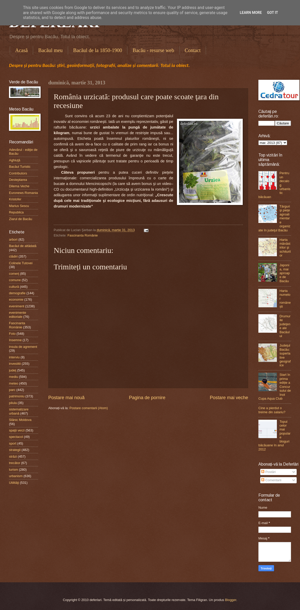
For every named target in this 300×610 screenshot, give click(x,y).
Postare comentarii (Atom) (88, 408)
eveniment (16, 306)
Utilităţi (14, 483)
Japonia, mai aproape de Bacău (284, 273)
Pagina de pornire (147, 397)
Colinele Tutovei (21, 263)
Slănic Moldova (20, 420)
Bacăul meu (50, 50)
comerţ (14, 274)
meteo (13, 383)
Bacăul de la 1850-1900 (97, 50)
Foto (12, 334)
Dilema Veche (19, 186)
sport (12, 443)
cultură (14, 287)
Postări (268, 472)
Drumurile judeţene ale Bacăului (284, 326)
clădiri (13, 256)
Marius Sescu (19, 206)
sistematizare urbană (19, 411)
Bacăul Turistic (20, 167)
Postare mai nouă (66, 397)
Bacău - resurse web (153, 50)
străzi (13, 456)
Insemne (15, 340)
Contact (193, 50)
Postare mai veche (229, 397)
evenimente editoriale (17, 314)
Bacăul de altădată (22, 246)
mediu (13, 377)
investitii (15, 364)
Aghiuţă (14, 160)
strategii (15, 450)
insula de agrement (23, 347)
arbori (13, 239)
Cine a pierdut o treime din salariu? (271, 410)
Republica (16, 212)
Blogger (230, 600)
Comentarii (271, 480)
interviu (14, 357)
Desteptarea (18, 180)
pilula (13, 403)
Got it (272, 13)
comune (15, 280)
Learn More (251, 13)
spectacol (16, 437)
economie (16, 299)
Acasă (21, 50)
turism (13, 469)
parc (12, 390)
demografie (17, 293)
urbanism (16, 476)
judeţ (12, 370)
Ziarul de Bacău (20, 219)
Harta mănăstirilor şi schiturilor (285, 248)
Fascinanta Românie (83, 235)
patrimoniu (16, 396)
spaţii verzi (17, 430)
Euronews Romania (23, 193)
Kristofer (15, 199)
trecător (14, 463)
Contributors (18, 173)
